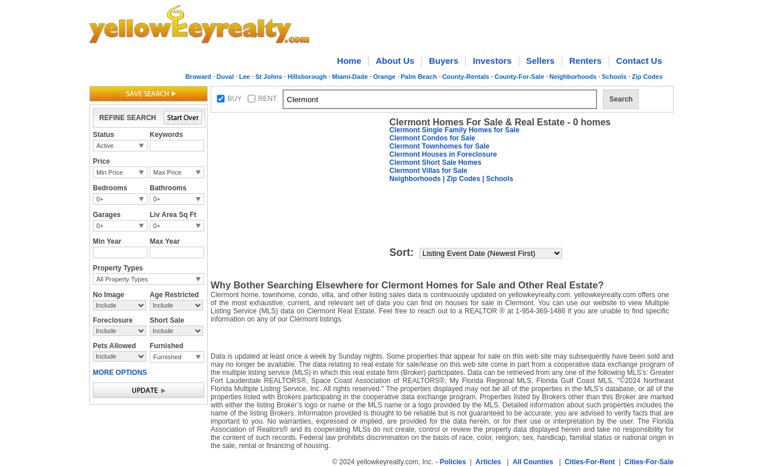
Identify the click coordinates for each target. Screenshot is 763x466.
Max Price (167, 172)
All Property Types (122, 279)
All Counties (532, 462)
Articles (488, 462)
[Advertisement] (298, 189)
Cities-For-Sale (649, 462)
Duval (225, 76)
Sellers (540, 61)
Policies (453, 462)
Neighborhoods (572, 76)
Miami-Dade (350, 76)
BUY (234, 99)
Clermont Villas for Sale (428, 171)
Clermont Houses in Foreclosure (443, 154)
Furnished (167, 356)
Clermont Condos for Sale (432, 138)
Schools (614, 76)
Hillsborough (307, 76)
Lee (244, 76)
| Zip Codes (460, 179)
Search (620, 99)
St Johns (268, 76)
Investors (492, 61)
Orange (384, 76)
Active (105, 145)
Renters (585, 61)
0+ (100, 199)
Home (349, 61)
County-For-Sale (519, 76)
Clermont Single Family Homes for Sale (454, 130)
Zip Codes (647, 76)
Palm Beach (419, 76)
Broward (198, 76)
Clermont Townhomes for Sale (439, 146)
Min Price (109, 172)
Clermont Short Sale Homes (435, 162)
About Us (395, 61)
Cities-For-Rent (590, 462)
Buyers (443, 61)
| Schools (497, 179)
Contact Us (639, 61)
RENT (267, 99)
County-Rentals (465, 76)
